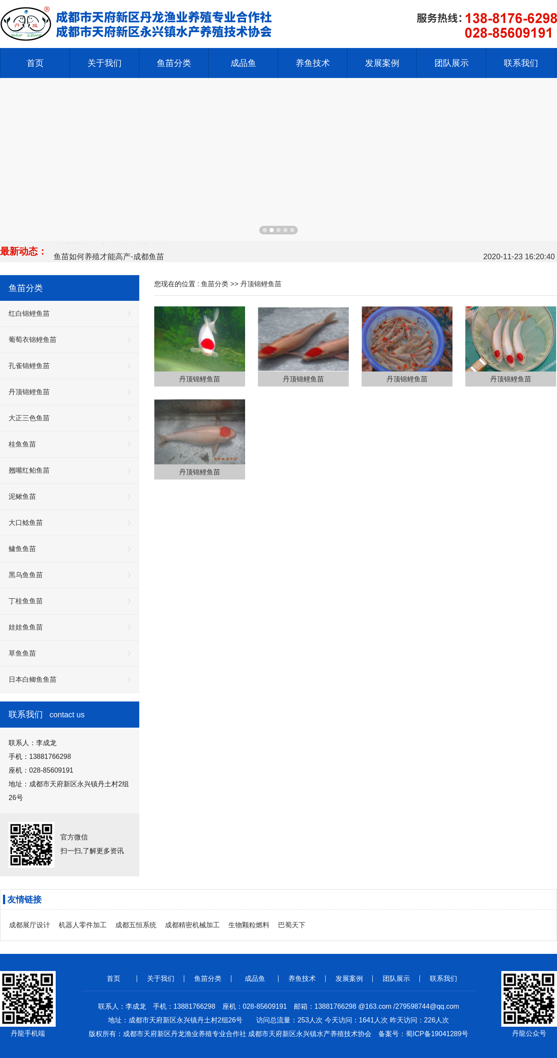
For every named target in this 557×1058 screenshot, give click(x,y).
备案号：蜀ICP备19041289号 (423, 1033)
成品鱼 (255, 978)
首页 (35, 63)
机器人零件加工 (83, 925)
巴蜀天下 (291, 925)
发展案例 (349, 978)
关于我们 (160, 978)
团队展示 (396, 978)
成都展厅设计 (29, 925)
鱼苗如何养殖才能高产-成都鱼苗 (109, 257)
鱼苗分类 (208, 978)
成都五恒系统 (135, 925)
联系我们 (443, 978)
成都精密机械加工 (192, 925)
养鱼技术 (302, 978)
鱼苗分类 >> (220, 284)
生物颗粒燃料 (249, 925)
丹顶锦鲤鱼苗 (260, 284)
